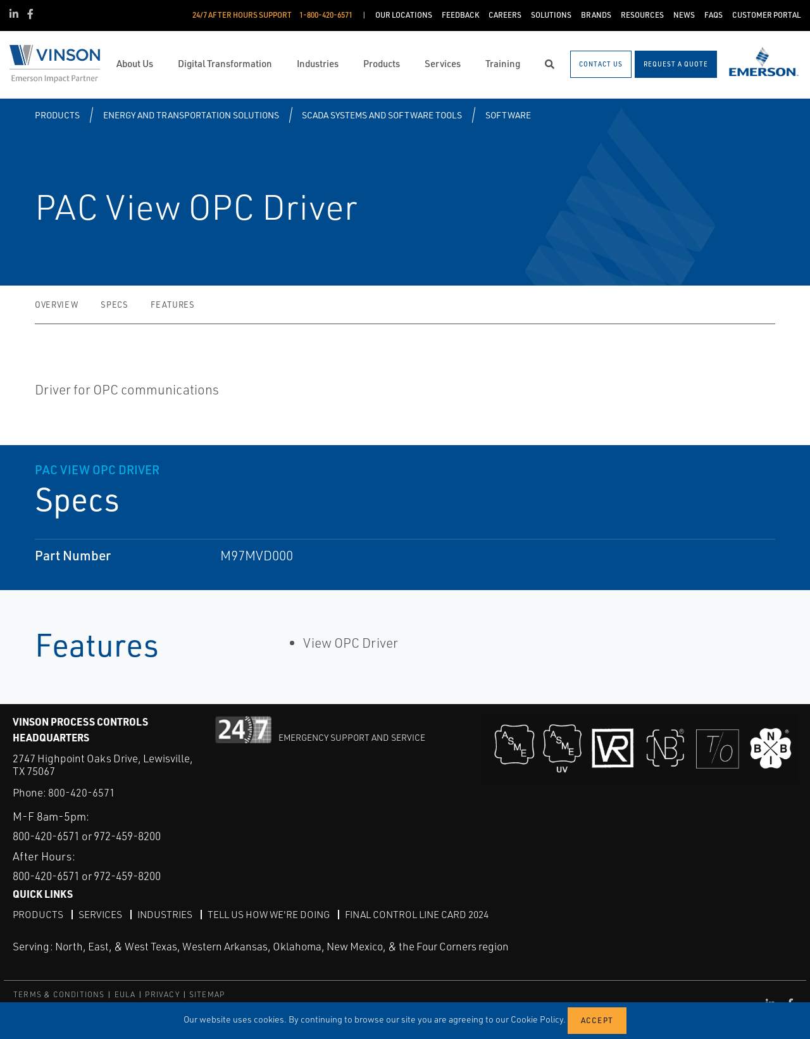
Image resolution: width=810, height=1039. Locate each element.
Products (57, 115)
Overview (56, 304)
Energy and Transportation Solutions (191, 115)
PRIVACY (162, 994)
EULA (125, 994)
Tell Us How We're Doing (273, 913)
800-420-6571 (81, 792)
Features (172, 304)
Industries (167, 913)
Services (101, 913)
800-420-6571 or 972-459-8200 (95, 836)
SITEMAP (207, 994)
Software (508, 115)
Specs (114, 304)
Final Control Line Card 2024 (426, 913)
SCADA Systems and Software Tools (382, 115)
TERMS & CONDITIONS (59, 994)
